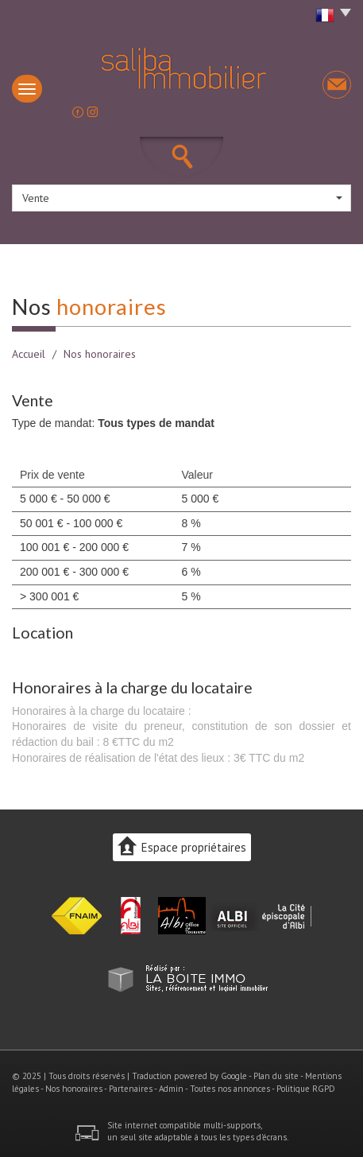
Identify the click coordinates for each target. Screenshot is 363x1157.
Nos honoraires (73, 1088)
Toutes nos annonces (230, 1088)
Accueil (28, 354)
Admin (171, 1088)
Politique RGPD (305, 1088)
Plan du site (276, 1075)
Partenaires (131, 1088)
